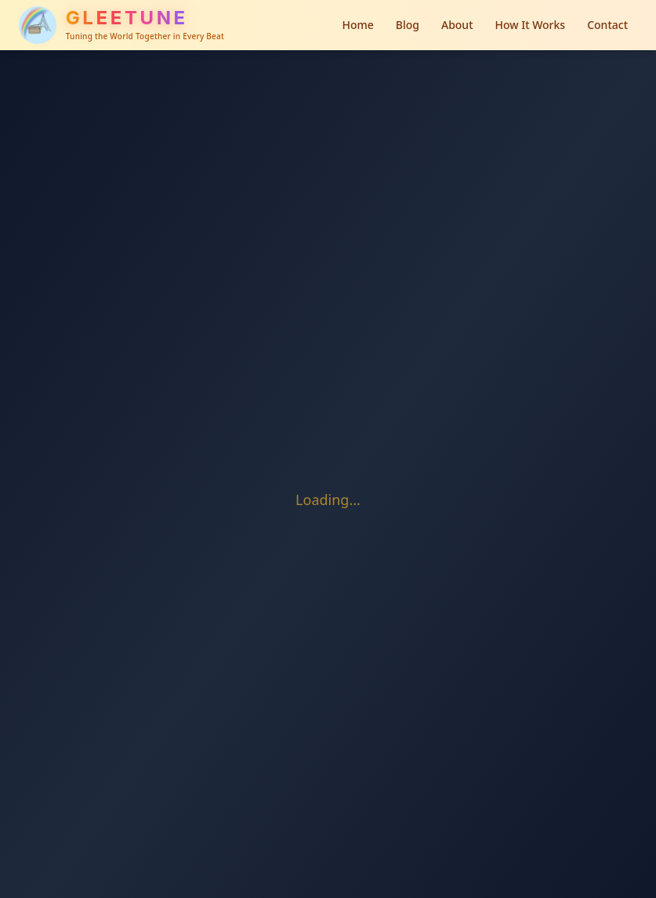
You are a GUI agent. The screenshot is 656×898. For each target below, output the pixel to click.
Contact (607, 24)
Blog (407, 24)
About (457, 24)
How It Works (530, 24)
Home (357, 24)
